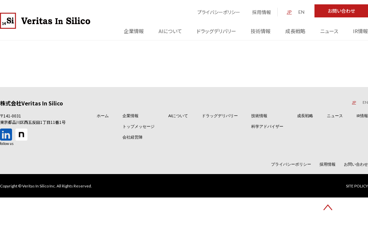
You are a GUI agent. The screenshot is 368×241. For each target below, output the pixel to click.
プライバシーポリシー (218, 12)
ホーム (103, 115)
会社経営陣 (132, 137)
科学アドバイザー (267, 126)
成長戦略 (295, 30)
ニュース (329, 30)
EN (301, 12)
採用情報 (261, 12)
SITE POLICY (357, 186)
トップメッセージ (138, 126)
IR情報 (360, 30)
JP (289, 12)
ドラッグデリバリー (216, 30)
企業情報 (134, 30)
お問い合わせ (341, 10)
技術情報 (261, 30)
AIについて (170, 30)
